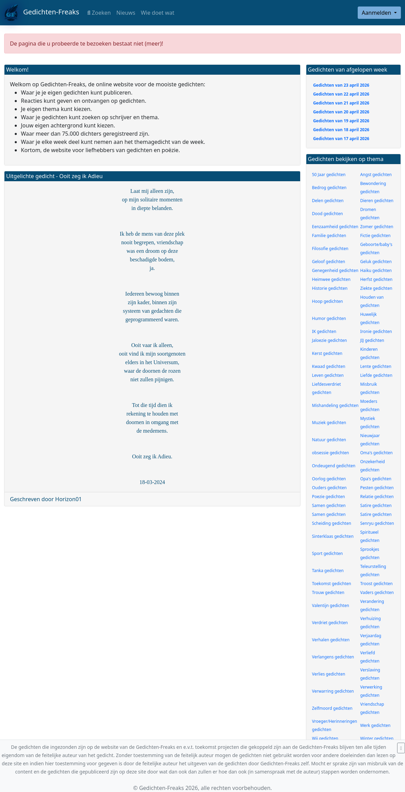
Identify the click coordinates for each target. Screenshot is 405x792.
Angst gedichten (376, 174)
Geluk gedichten (376, 261)
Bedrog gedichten (329, 187)
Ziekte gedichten (376, 288)
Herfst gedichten (376, 279)
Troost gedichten (376, 583)
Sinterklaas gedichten (333, 536)
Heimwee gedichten (331, 279)
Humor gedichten (329, 318)
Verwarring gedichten (333, 691)
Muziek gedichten (329, 422)
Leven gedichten (328, 375)
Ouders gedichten (329, 488)
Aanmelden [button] (377, 12)
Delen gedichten (328, 200)
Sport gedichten (327, 553)
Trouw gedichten (328, 592)
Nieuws (125, 12)
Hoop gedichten (327, 301)
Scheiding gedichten (331, 523)
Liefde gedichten (376, 375)
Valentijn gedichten (330, 605)
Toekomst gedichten (331, 583)
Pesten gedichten (377, 488)
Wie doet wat (157, 12)
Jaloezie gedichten (329, 340)
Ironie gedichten (376, 331)
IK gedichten (324, 331)
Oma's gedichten (376, 453)
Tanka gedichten (328, 570)
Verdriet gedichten (330, 623)
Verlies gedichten (328, 674)
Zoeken (99, 12)
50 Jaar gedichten (329, 174)
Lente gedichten (375, 366)
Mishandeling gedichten (335, 405)
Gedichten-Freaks (41, 12)
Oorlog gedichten (329, 479)
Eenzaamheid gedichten (335, 227)
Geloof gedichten (328, 261)
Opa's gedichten (375, 479)
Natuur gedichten (329, 440)
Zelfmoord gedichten (332, 708)
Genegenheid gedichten (335, 270)
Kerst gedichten (327, 353)
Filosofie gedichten (330, 248)
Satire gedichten (376, 505)
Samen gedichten (329, 505)
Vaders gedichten (377, 592)
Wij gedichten (325, 738)
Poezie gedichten (328, 496)
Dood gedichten (327, 213)
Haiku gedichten (376, 270)
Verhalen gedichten (331, 640)
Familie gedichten (329, 235)
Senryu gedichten (377, 523)
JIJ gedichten (372, 340)
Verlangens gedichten (333, 657)
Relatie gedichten (377, 496)
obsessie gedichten (330, 453)
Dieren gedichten (376, 200)
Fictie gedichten (375, 235)
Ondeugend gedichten (334, 466)
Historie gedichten (330, 288)
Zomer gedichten (376, 227)
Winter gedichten (376, 738)
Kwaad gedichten (328, 366)
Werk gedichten (375, 725)
